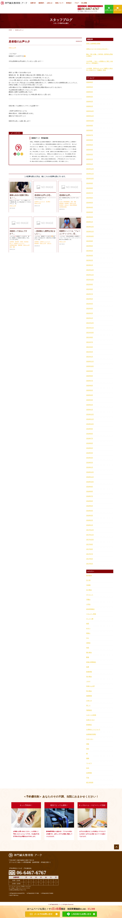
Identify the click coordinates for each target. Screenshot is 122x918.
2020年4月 (89, 395)
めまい (88, 628)
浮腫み (88, 599)
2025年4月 (89, 149)
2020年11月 (90, 361)
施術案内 (41, 3)
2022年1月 (89, 318)
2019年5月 (89, 448)
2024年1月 (89, 222)
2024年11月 (90, 173)
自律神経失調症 (63, 206)
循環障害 (89, 696)
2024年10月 (90, 178)
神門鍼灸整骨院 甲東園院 (47, 893)
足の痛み (48, 201)
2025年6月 (89, 140)
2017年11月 (90, 535)
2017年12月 (90, 530)
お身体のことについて (40, 201)
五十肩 (60, 201)
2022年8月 (89, 289)
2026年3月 (89, 96)
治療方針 (33, 3)
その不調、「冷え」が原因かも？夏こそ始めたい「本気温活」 (99, 62)
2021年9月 (89, 337)
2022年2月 (89, 313)
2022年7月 (89, 294)
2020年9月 (89, 371)
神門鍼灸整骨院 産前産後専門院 (17, 893)
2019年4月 (89, 453)
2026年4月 (89, 92)
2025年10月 (90, 120)
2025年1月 (89, 164)
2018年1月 (89, 525)
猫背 (87, 623)
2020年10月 (90, 366)
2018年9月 (89, 486)
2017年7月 (89, 554)
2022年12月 (90, 270)
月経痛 (88, 585)
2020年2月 (89, 405)
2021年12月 (90, 323)
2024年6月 (89, 198)
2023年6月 (89, 246)
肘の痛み (89, 691)
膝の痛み (26, 241)
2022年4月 (89, 303)
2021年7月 (89, 342)
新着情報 (61, 203)
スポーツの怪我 (91, 715)
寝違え (88, 633)
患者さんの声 (12, 47)
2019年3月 (89, 457)
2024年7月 (89, 193)
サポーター (89, 739)
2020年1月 (89, 409)
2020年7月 (89, 380)
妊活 (87, 768)
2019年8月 (89, 433)
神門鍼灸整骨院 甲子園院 (33, 893)
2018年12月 (90, 472)
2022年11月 (90, 275)
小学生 (88, 604)
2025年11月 (90, 116)
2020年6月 (89, 385)
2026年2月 (89, 101)
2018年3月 (89, 515)
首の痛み (89, 676)
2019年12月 (90, 414)
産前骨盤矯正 (66, 201)
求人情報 (84, 3)
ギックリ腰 (89, 619)
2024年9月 (89, 183)
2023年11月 (90, 231)
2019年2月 (89, 462)
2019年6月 (89, 443)
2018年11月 (90, 477)
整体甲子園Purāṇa (14, 895)
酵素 (87, 657)
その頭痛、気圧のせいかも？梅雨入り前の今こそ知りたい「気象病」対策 (99, 69)
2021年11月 (90, 327)
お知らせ (49, 3)
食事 (87, 667)
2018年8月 (89, 491)
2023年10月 (90, 236)
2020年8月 (89, 376)
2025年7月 (89, 135)
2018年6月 (89, 501)
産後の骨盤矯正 (73, 205)
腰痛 (14, 247)
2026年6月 (89, 82)
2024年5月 (89, 202)
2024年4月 (89, 207)
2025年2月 (89, 159)
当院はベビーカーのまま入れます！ (97, 49)
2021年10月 (90, 332)
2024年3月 (89, 212)
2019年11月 (90, 419)
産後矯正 (89, 724)
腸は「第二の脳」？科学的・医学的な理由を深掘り (99, 55)
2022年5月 (89, 299)
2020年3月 (89, 400)
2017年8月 (89, 549)
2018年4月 (89, 510)
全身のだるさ (90, 720)
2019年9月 (89, 429)
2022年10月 (90, 279)
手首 (87, 777)
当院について (59, 3)
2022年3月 (89, 308)
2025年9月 (89, 125)
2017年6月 (89, 559)
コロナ (88, 681)
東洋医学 (61, 205)
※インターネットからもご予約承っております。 (20, 886)
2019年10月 (90, 424)
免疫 (72, 201)
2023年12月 (90, 226)
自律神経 (66, 203)
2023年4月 (89, 255)
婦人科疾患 (89, 782)
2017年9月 (89, 544)
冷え (87, 638)
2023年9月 (89, 241)
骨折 (87, 749)
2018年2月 (89, 520)
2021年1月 (89, 356)
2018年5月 (89, 506)
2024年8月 (89, 188)
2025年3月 (89, 154)
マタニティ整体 (91, 614)
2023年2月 (89, 260)
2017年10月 (90, 539)
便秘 (75, 201)
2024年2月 (89, 217)
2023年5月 (89, 250)
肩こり (11, 243)
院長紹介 (69, 3)
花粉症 (21, 241)
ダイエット (89, 594)
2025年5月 (89, 145)
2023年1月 (89, 265)
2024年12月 (90, 169)
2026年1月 (89, 106)
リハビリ (89, 763)
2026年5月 (89, 87)
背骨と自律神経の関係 (93, 43)
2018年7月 (89, 496)
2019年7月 (89, 438)
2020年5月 (89, 390)
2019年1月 (89, 467)
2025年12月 (90, 111)
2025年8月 (89, 130)
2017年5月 (89, 563)
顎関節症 (89, 710)
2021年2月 (89, 352)
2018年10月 (90, 482)
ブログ (76, 3)
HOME (10, 30)
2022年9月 (89, 284)
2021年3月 (89, 347)
